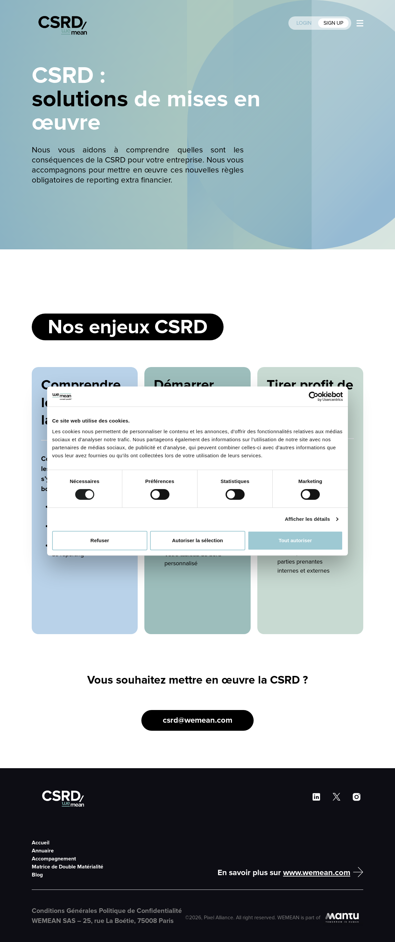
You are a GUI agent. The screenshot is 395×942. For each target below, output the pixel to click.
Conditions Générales (65, 911)
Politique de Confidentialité (140, 911)
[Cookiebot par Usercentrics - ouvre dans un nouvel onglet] (313, 396)
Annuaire (43, 850)
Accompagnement (54, 858)
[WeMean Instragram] (356, 797)
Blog (37, 874)
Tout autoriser (295, 540)
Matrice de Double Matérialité (67, 866)
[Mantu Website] (343, 918)
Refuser (100, 540)
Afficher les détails (307, 519)
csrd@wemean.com (197, 720)
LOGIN (304, 23)
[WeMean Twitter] (336, 797)
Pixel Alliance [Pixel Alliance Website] (218, 918)
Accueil (40, 842)
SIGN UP (333, 23)
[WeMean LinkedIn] (316, 797)
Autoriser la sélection (197, 540)
